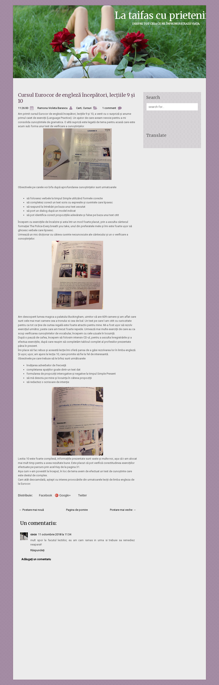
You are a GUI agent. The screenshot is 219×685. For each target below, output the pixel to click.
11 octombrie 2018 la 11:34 (54, 534)
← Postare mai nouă (31, 509)
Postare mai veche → (123, 509)
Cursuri (87, 108)
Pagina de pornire (77, 509)
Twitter (82, 495)
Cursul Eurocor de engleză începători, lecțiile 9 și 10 (76, 98)
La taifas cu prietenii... (165, 15)
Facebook (45, 495)
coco (33, 534)
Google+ (65, 495)
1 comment (109, 108)
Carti (79, 108)
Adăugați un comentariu (36, 559)
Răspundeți (37, 550)
